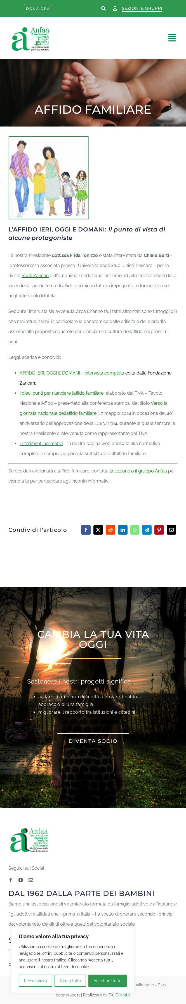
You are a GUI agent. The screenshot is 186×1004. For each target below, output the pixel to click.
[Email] (171, 530)
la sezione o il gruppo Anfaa (138, 471)
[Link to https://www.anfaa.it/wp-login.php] (114, 8)
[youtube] (20, 880)
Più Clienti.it (119, 995)
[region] (72, 960)
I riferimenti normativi (41, 443)
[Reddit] (110, 530)
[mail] (31, 880)
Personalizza (35, 981)
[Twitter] (98, 530)
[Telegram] (147, 530)
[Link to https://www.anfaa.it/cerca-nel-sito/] (103, 8)
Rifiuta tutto (70, 981)
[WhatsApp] (135, 530)
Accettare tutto (107, 981)
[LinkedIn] (123, 530)
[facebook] (10, 880)
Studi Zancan (35, 275)
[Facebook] (86, 530)
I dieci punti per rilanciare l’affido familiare (61, 393)
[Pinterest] (159, 530)
